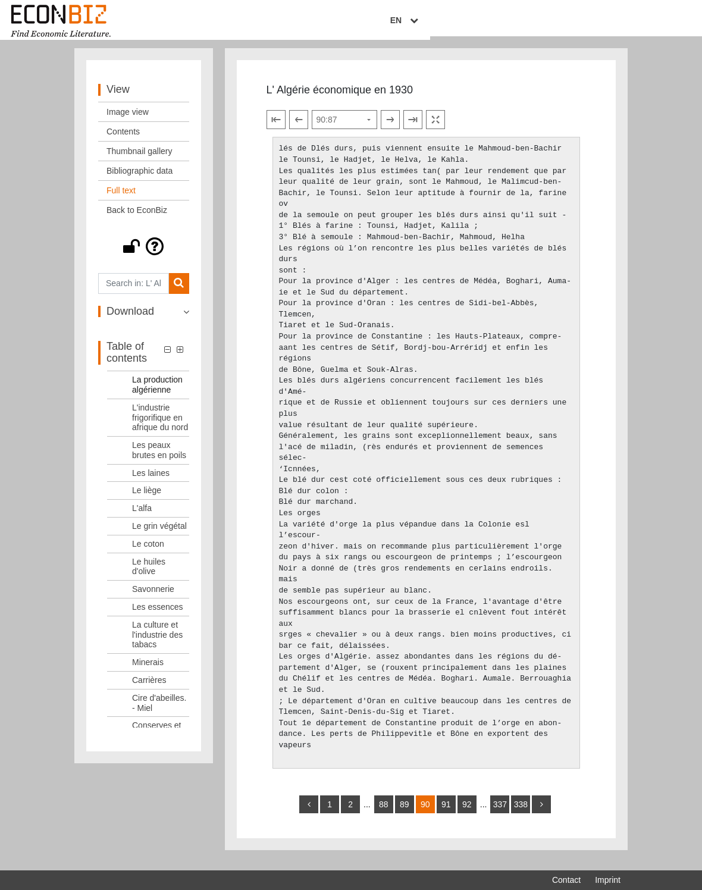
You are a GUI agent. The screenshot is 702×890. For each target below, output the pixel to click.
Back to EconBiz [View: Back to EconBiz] (136, 218)
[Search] (179, 292)
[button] (143, 254)
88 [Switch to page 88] (383, 812)
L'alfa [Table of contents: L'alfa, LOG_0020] (142, 516)
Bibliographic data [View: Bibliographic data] (139, 179)
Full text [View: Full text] (121, 198)
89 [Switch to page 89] (404, 812)
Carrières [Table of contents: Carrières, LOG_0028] (149, 688)
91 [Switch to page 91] (446, 812)
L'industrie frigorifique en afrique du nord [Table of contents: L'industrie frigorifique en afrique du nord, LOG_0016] (160, 426)
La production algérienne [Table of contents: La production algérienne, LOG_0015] (157, 393)
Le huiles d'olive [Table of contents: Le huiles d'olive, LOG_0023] (148, 575)
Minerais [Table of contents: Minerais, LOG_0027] (148, 670)
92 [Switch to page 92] (467, 812)
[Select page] (344, 128)
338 (521, 812)
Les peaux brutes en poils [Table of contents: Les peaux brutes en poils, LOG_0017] (159, 458)
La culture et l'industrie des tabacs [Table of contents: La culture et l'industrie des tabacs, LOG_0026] (157, 643)
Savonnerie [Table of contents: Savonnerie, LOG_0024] (153, 597)
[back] (308, 813)
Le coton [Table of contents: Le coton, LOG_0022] (148, 552)
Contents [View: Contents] (123, 140)
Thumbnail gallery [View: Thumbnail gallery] (139, 159)
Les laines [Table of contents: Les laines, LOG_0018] (151, 481)
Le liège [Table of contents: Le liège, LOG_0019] (146, 499)
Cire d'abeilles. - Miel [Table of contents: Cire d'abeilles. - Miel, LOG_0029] (159, 711)
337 (500, 812)
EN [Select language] (612, 22)
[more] (541, 813)
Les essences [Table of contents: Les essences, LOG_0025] (157, 615)
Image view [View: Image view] (127, 120)
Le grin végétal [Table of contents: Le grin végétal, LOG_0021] (159, 534)
